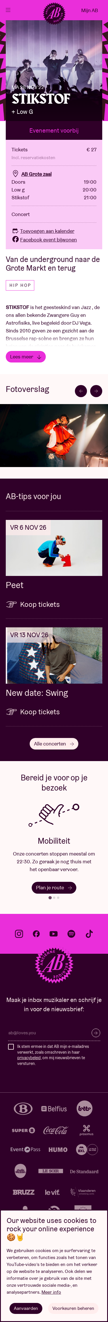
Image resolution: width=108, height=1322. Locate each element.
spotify (71, 934)
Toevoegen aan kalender (43, 231)
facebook (36, 933)
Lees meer (25, 356)
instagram (19, 934)
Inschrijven (96, 1033)
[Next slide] (96, 391)
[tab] (50, 897)
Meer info (51, 1292)
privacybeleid (29, 1057)
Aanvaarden (26, 1308)
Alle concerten (54, 743)
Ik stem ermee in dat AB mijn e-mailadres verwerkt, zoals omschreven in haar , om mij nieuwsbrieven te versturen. (53, 1055)
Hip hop (20, 285)
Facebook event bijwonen (44, 239)
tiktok (89, 934)
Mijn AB (89, 10)
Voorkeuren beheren (73, 1308)
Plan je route (54, 887)
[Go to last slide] (81, 391)
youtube (54, 934)
